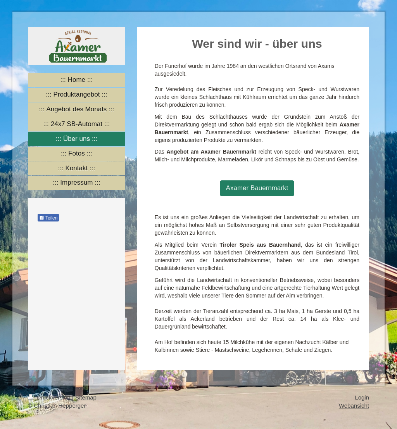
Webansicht (354, 405)
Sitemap (86, 397)
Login (362, 397)
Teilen (48, 218)
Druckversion (50, 397)
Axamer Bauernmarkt (257, 188)
